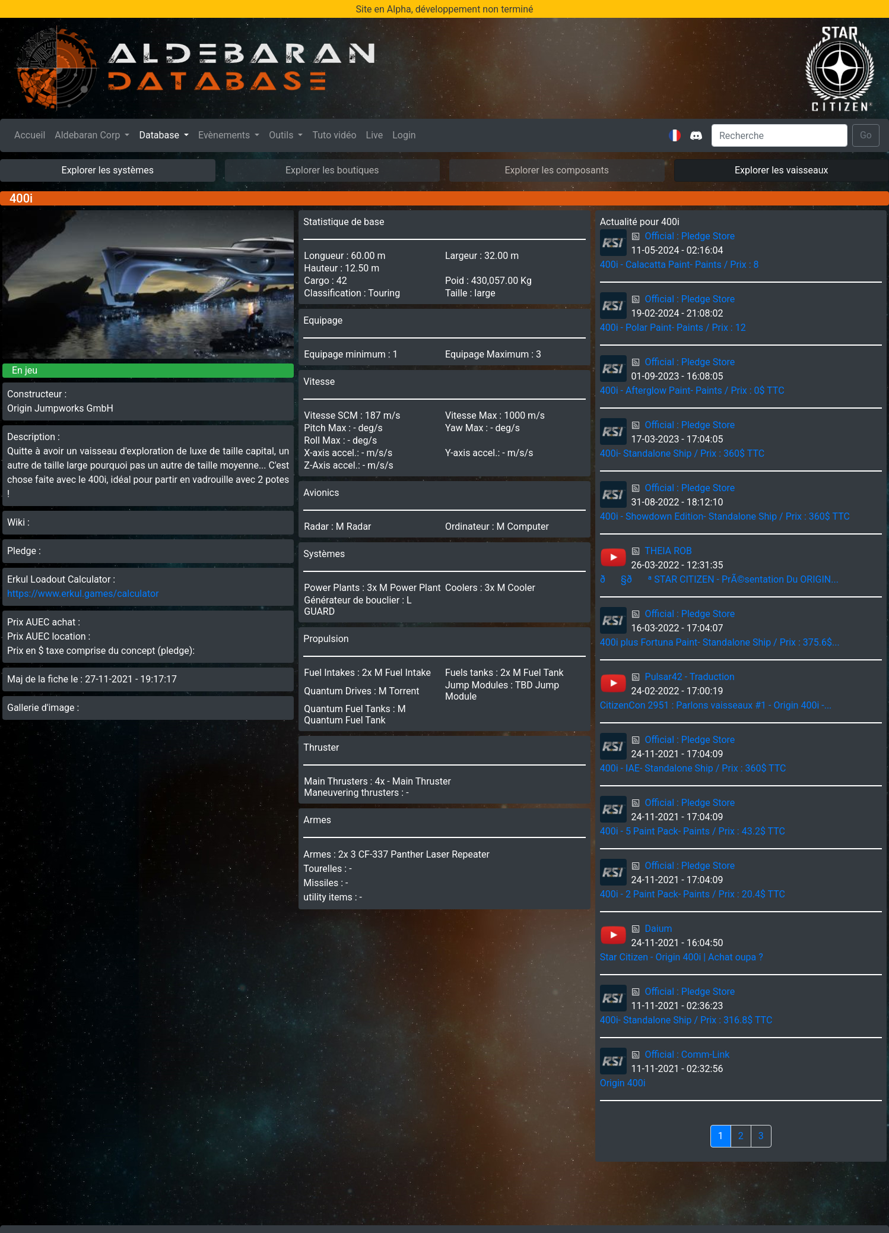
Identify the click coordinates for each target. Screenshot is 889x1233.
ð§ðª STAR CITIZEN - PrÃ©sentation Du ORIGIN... (719, 579)
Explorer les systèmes (108, 170)
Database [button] (160, 135)
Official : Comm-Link (687, 1054)
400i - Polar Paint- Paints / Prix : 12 (673, 327)
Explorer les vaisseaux (781, 170)
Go (866, 135)
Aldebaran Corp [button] (88, 135)
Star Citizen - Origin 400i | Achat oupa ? (681, 957)
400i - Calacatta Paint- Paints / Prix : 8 (679, 264)
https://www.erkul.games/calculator (83, 593)
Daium (658, 928)
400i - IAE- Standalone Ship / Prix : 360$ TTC (693, 768)
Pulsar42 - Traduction (690, 676)
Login (403, 135)
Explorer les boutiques (332, 170)
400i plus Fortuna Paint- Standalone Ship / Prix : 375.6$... (720, 642)
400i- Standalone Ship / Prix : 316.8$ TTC (686, 1020)
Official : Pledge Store (690, 236)
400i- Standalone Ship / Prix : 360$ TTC (682, 453)
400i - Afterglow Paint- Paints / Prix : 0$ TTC (692, 390)
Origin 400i (623, 1083)
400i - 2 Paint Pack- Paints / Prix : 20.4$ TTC (692, 894)
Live (374, 135)
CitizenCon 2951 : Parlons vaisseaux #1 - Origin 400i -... (716, 705)
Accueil (32, 134)
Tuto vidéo (334, 135)
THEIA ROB (668, 551)
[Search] (779, 135)
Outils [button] (282, 135)
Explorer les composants (556, 170)
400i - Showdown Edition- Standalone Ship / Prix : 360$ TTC (725, 516)
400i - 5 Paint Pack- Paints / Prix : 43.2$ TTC (692, 831)
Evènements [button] (225, 135)
